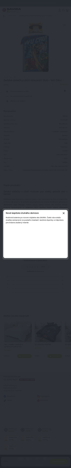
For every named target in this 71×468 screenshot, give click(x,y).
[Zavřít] (63, 213)
